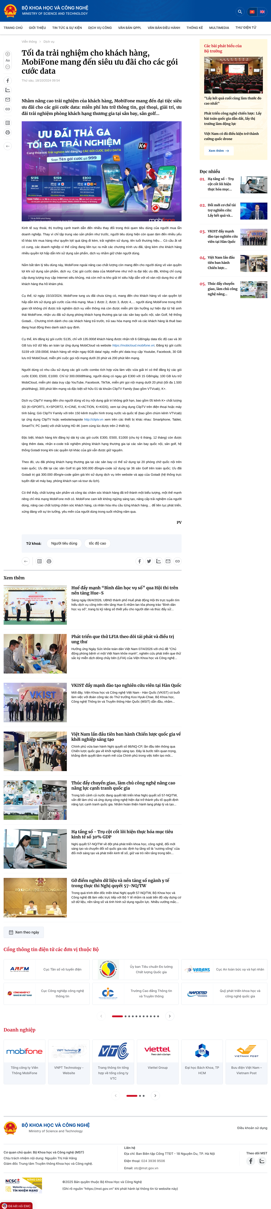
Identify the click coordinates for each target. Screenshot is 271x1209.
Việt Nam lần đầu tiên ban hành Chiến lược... (221, 262)
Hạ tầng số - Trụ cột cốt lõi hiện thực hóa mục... (221, 184)
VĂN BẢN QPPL (129, 28)
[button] (117, 1016)
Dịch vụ (49, 41)
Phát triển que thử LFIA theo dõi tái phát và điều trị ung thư (122, 639)
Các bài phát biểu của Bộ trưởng (223, 49)
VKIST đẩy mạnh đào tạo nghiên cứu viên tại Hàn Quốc (126, 685)
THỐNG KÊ (195, 28)
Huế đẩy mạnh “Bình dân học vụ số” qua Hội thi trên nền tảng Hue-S (124, 590)
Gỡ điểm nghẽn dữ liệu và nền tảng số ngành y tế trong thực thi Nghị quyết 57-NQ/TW (120, 883)
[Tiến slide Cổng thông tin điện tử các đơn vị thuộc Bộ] (169, 1016)
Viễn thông (29, 41)
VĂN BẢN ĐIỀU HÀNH (164, 28)
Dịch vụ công (100, 28)
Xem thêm (219, 151)
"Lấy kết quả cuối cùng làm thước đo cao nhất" (232, 100)
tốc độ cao (97, 543)
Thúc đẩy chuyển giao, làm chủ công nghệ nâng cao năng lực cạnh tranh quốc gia (123, 785)
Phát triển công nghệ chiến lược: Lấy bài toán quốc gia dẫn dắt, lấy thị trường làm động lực (233, 118)
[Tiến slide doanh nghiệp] (155, 1095)
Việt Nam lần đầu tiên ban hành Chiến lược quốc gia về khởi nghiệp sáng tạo (126, 737)
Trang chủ (13, 28)
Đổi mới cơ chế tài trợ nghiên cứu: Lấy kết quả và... (222, 210)
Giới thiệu (37, 28)
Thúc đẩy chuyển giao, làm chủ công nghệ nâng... (223, 289)
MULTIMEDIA (219, 28)
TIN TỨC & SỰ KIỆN (67, 28)
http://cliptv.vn (93, 419)
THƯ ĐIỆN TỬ (246, 28)
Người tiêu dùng (64, 543)
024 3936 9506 (153, 1161)
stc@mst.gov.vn (146, 1168)
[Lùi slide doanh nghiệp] (115, 1095)
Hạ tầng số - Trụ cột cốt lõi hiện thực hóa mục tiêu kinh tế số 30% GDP (122, 834)
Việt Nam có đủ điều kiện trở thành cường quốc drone (231, 136)
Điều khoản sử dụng (252, 1128)
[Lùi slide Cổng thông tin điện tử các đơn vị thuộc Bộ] (101, 1016)
